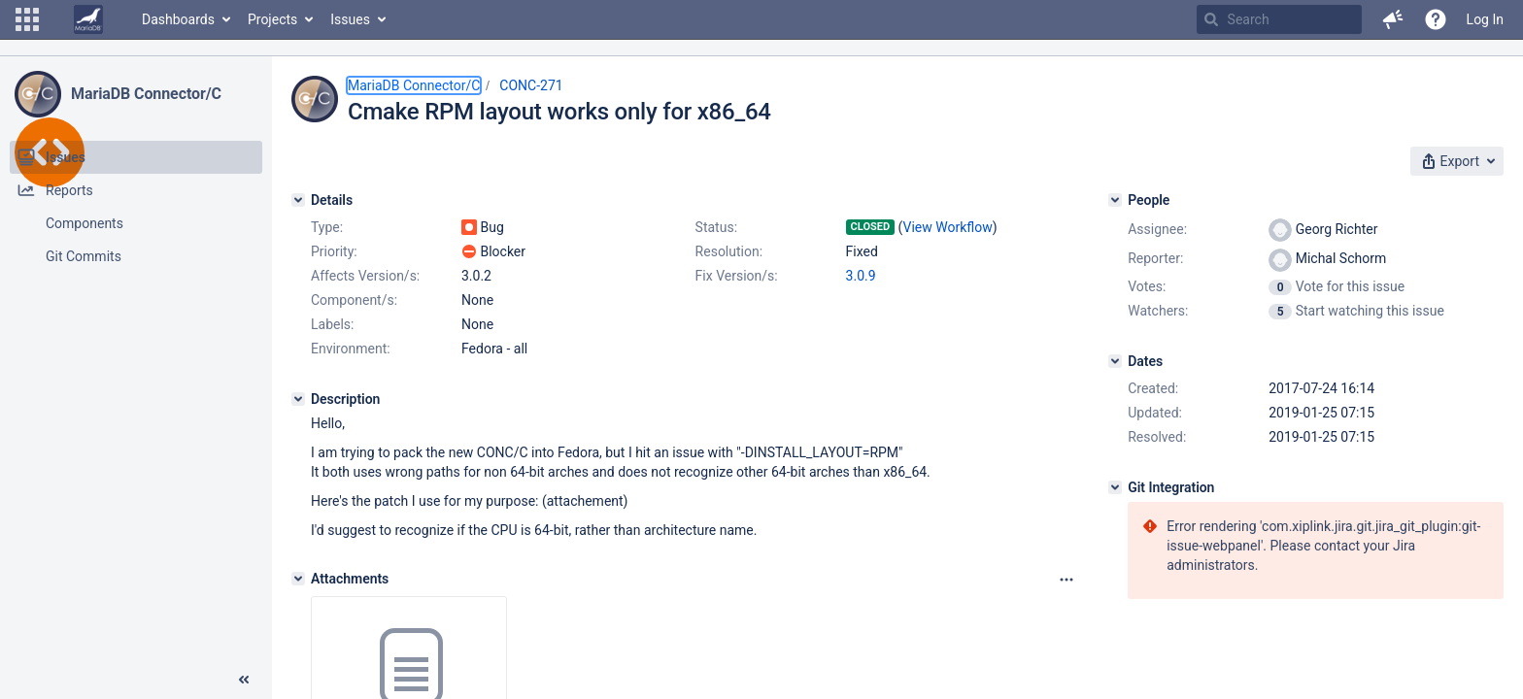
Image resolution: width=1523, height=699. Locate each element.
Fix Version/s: (736, 275)
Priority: (334, 251)
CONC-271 (530, 85)
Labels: (332, 324)
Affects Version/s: (365, 275)
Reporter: (1155, 258)
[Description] (298, 399)
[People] (1115, 200)
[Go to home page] (88, 19)
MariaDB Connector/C (146, 93)
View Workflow (948, 227)
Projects (272, 19)
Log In (1485, 19)
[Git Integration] (1115, 487)
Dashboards (178, 19)
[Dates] (1115, 361)
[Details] (298, 200)
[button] (27, 19)
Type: (327, 227)
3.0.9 (861, 275)
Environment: (350, 348)
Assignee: (1157, 229)
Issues (350, 19)
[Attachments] (298, 578)
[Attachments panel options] (1066, 579)
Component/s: (354, 300)
